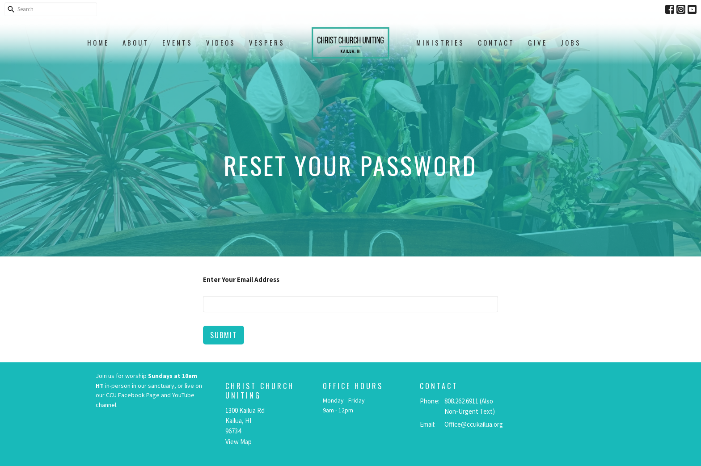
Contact (496, 42)
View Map (238, 441)
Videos (221, 42)
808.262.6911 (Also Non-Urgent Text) (469, 406)
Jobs (571, 42)
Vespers (267, 42)
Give (537, 42)
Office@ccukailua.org (473, 424)
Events (177, 42)
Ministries (440, 42)
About (135, 42)
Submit (223, 334)
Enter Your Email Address (241, 279)
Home (98, 42)
